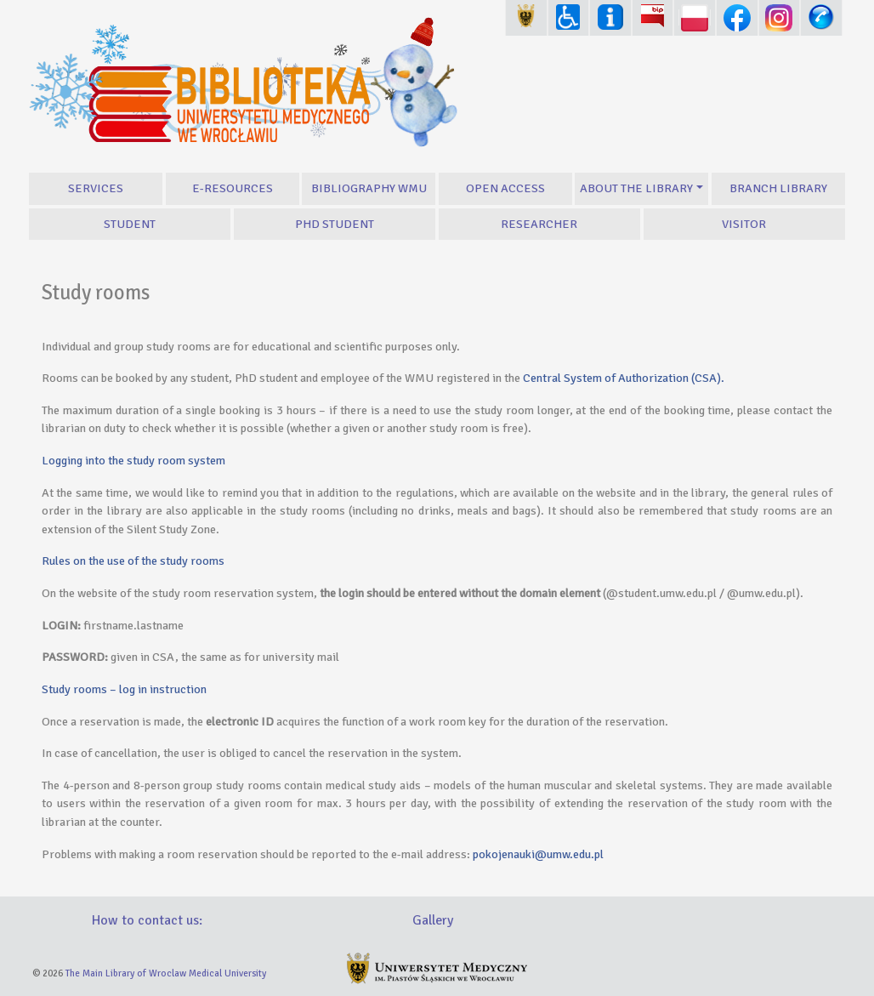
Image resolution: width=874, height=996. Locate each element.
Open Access (505, 188)
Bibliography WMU (369, 188)
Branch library (778, 188)
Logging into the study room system (133, 460)
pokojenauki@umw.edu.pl (538, 854)
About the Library (636, 188)
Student (130, 223)
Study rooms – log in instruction (124, 689)
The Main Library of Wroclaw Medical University (165, 973)
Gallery (432, 920)
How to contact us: (147, 920)
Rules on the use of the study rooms (133, 560)
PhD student (334, 223)
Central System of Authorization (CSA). (623, 377)
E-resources (232, 188)
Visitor (744, 223)
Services (95, 188)
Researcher (539, 223)
